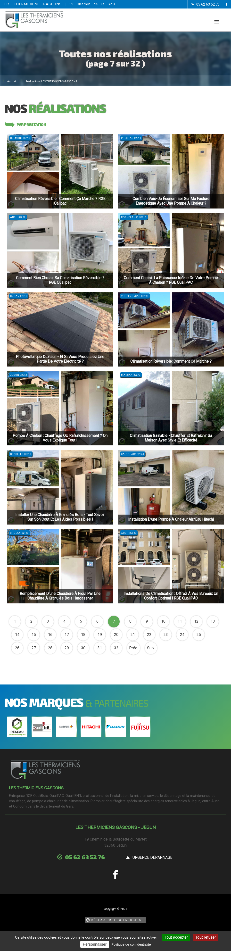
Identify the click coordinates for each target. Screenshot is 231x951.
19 (100, 634)
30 (83, 648)
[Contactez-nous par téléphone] (205, 4)
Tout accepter (176, 937)
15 (34, 634)
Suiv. (151, 648)
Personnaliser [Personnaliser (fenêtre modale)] (95, 944)
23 (166, 634)
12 (196, 621)
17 (67, 634)
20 (116, 634)
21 (133, 634)
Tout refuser (205, 937)
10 (163, 621)
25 (199, 634)
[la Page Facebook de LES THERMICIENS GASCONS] (223, 4)
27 (34, 648)
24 (182, 634)
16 (50, 634)
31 (100, 648)
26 (17, 648)
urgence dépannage (152, 857)
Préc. (133, 648)
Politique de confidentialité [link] (131, 944)
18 (83, 634)
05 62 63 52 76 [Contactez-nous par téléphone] (85, 856)
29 (67, 648)
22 (149, 634)
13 (213, 621)
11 (180, 621)
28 (50, 648)
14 (17, 634)
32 (116, 648)
